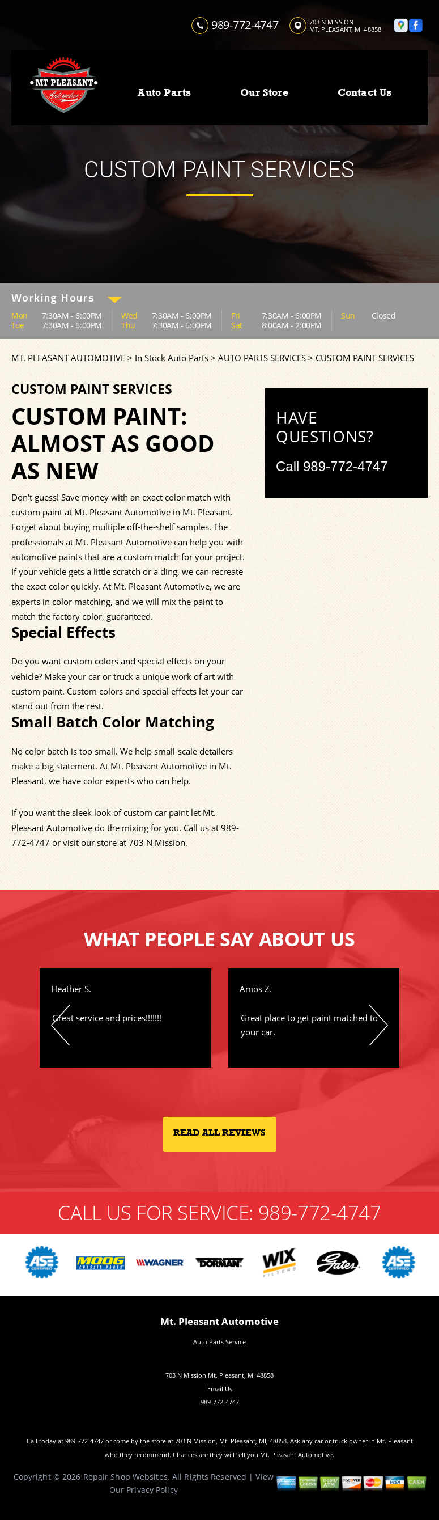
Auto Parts (164, 92)
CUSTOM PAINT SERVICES (365, 357)
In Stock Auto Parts (171, 357)
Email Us (219, 1388)
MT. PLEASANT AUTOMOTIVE (68, 357)
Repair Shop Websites (125, 1476)
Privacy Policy (152, 1489)
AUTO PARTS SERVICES (262, 357)
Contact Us (365, 92)
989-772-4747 (244, 24)
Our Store (264, 92)
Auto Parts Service (219, 1341)
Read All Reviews (219, 1132)
